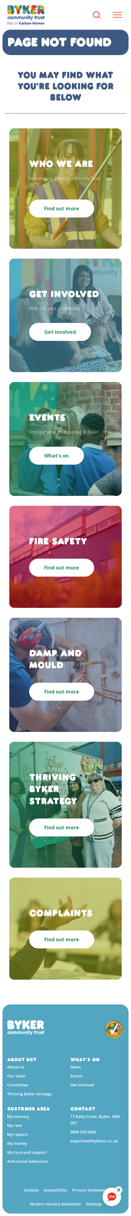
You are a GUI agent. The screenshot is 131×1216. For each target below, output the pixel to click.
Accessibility (55, 1190)
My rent (14, 1125)
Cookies (31, 1190)
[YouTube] (96, 1159)
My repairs (17, 1134)
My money (17, 1143)
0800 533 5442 (83, 1132)
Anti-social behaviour (27, 1161)
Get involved (82, 1085)
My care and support (27, 1152)
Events (76, 1076)
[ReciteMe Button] (118, 1190)
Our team (16, 1076)
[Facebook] (73, 1159)
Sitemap (94, 1204)
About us (15, 1067)
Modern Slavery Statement (55, 1204)
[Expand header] (115, 15)
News (75, 1067)
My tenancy (18, 1116)
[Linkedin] (84, 1159)
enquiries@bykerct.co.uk (94, 1141)
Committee (17, 1085)
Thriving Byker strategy (29, 1094)
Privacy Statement (89, 1190)
